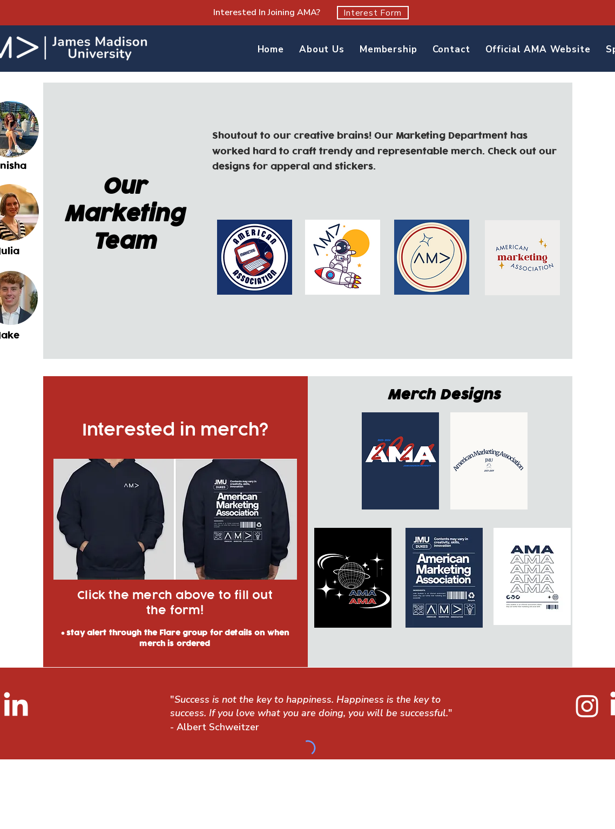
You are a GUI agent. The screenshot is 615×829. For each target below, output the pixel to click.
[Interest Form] (373, 12)
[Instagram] (587, 706)
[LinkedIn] (16, 706)
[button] (322, 49)
